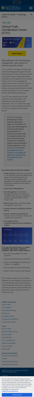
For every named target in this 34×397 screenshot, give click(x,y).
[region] (17, 386)
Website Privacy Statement (10, 391)
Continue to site (17, 395)
